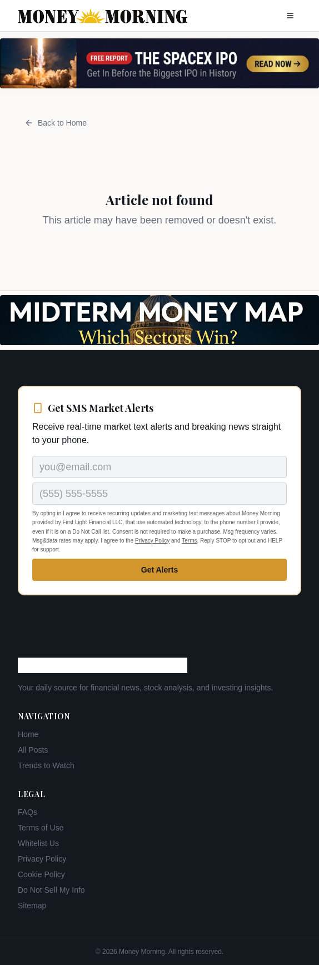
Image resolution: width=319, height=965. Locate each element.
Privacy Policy (152, 541)
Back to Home (55, 122)
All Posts (33, 749)
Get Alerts (159, 569)
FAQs (27, 812)
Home (28, 734)
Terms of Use (40, 827)
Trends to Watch (46, 765)
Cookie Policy (41, 874)
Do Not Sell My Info (51, 890)
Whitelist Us (38, 843)
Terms (189, 541)
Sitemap (32, 905)
